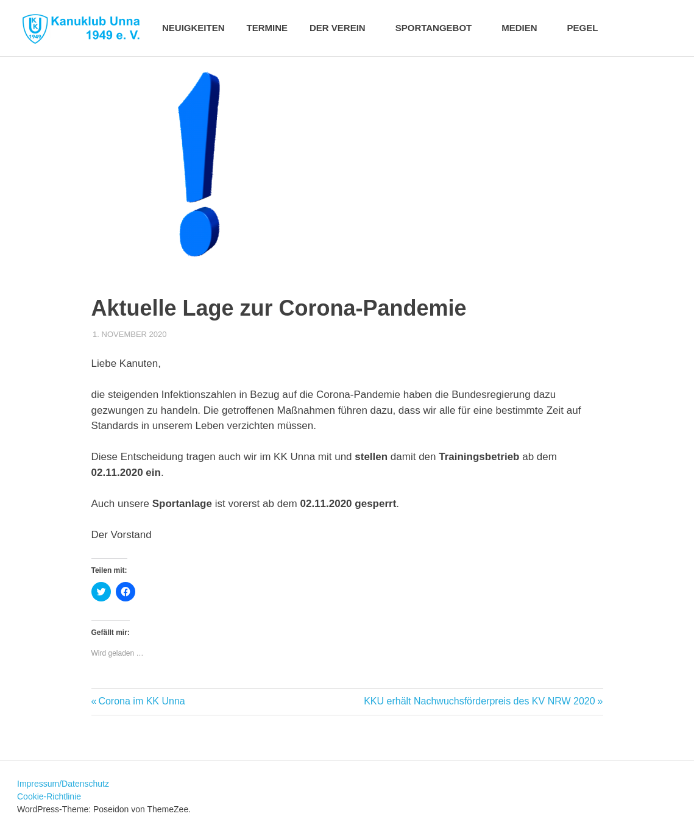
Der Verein (344, 28)
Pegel (582, 28)
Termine (267, 28)
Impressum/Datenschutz (63, 784)
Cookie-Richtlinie (49, 796)
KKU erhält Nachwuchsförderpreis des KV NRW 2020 (479, 701)
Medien (525, 28)
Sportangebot (440, 28)
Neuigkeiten (193, 28)
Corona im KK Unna (141, 701)
